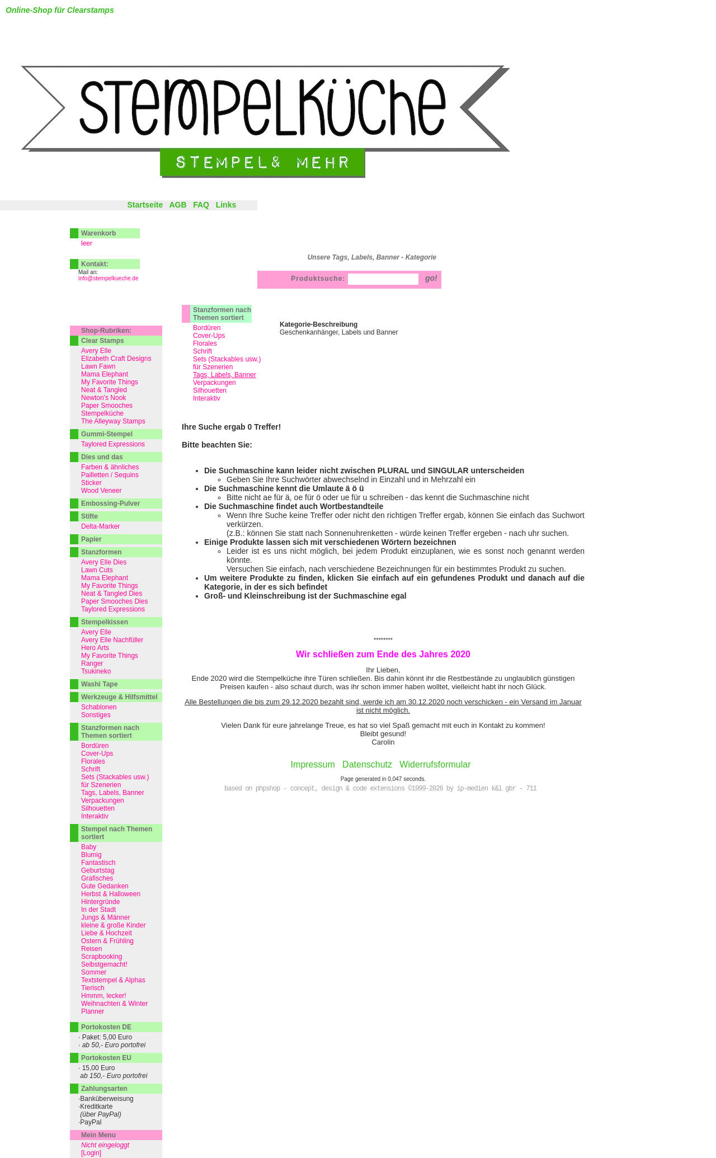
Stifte (89, 516)
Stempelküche (102, 413)
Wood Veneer (101, 491)
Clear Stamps (102, 341)
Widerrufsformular (434, 764)
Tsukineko (96, 671)
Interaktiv (206, 398)
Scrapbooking (101, 957)
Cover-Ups (209, 336)
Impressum (313, 764)
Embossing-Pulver (110, 503)
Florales (205, 343)
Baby (88, 847)
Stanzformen (101, 552)
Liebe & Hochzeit (106, 933)
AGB (177, 204)
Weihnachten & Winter (114, 1004)
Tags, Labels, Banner (112, 793)
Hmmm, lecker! (103, 996)
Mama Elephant (104, 374)
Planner (92, 1011)
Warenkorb (98, 233)
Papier (91, 539)
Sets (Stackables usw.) (227, 359)
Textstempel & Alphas (113, 980)
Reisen (91, 949)
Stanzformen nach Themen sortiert (222, 314)
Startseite (145, 204)
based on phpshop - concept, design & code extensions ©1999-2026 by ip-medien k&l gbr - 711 (380, 789)
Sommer (93, 972)
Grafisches (97, 878)
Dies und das (102, 457)
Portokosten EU (106, 1058)
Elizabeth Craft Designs (116, 359)
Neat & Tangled (104, 390)
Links (226, 204)
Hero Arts (95, 648)
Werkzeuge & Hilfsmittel (119, 697)
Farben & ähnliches (110, 467)
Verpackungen (214, 383)
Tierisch (93, 988)
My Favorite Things (109, 382)
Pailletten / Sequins (110, 475)
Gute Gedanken (105, 886)
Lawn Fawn (98, 366)
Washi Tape (99, 684)
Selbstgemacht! (104, 964)
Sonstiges (96, 715)
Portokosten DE (106, 1027)
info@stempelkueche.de (108, 278)
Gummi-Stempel (107, 434)
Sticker (91, 483)
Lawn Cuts (97, 570)
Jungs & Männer (105, 917)
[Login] (91, 1153)
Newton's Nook (103, 398)
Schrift (202, 351)
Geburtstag (97, 870)
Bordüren (206, 328)
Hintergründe (100, 902)
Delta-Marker (100, 526)
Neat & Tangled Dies (111, 593)
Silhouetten (210, 390)
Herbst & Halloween (110, 894)
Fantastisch (98, 863)
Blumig (91, 855)
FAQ (201, 204)
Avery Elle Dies (103, 562)
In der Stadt (98, 910)
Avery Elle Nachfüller (112, 640)
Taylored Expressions (113, 444)
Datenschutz (367, 764)
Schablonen (98, 707)
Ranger (92, 663)
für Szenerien (213, 367)
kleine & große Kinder (113, 925)
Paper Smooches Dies (114, 601)
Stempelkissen (104, 622)
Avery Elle (96, 351)
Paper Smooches (107, 405)
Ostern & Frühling (107, 941)
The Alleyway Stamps (113, 421)
